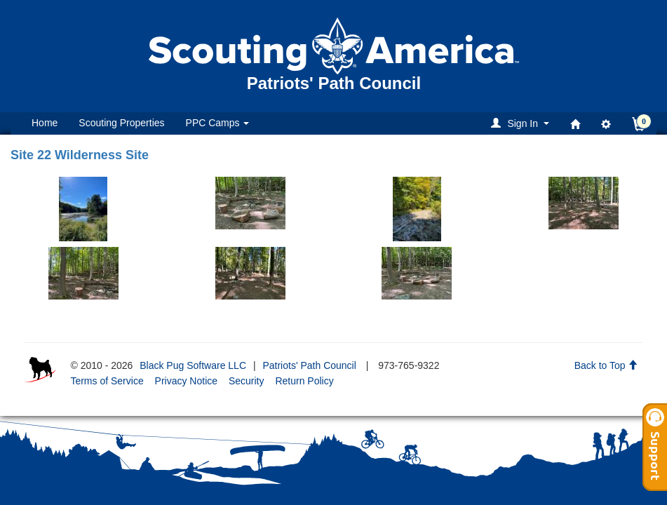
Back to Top (606, 365)
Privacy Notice (186, 380)
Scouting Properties (121, 122)
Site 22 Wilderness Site (80, 155)
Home (45, 122)
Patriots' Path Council (309, 365)
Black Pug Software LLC (193, 365)
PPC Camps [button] (218, 122)
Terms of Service (106, 380)
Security (246, 380)
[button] (522, 123)
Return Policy (304, 380)
